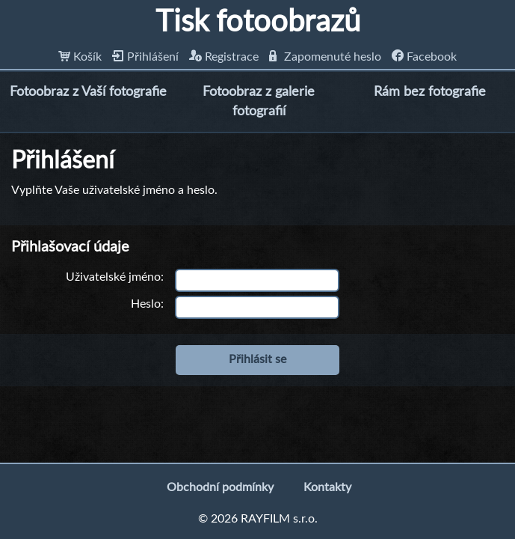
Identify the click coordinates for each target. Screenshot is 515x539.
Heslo (146, 304)
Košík (80, 57)
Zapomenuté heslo (325, 57)
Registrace (224, 57)
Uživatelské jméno (113, 277)
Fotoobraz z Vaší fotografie (88, 92)
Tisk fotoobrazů (257, 22)
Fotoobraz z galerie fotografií (259, 101)
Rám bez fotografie (430, 92)
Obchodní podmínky (220, 487)
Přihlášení (145, 57)
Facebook (424, 57)
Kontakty (327, 487)
